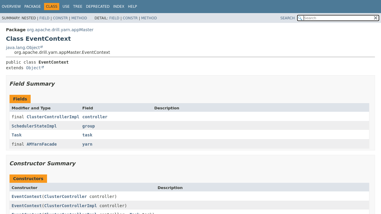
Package (32, 6)
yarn (87, 144)
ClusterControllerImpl (53, 116)
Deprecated (98, 6)
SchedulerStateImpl (34, 126)
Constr (60, 18)
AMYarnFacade (42, 144)
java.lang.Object (23, 47)
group (88, 126)
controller (94, 116)
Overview (11, 6)
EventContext (27, 196)
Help (132, 6)
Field (44, 18)
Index (118, 6)
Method (79, 18)
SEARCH (287, 18)
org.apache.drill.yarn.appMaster (60, 29)
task (87, 135)
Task (17, 135)
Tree (77, 6)
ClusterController (65, 196)
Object (33, 67)
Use (66, 6)
